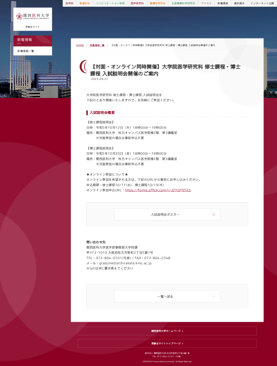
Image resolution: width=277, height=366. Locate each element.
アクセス (206, 3)
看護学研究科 (158, 3)
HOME (80, 45)
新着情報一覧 (97, 45)
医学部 (69, 3)
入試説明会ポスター (165, 214)
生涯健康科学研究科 (183, 3)
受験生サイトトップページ (166, 343)
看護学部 (84, 3)
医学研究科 (137, 3)
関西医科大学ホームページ (166, 331)
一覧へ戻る (165, 296)
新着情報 (32, 41)
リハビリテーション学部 (110, 3)
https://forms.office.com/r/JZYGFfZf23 (158, 190)
